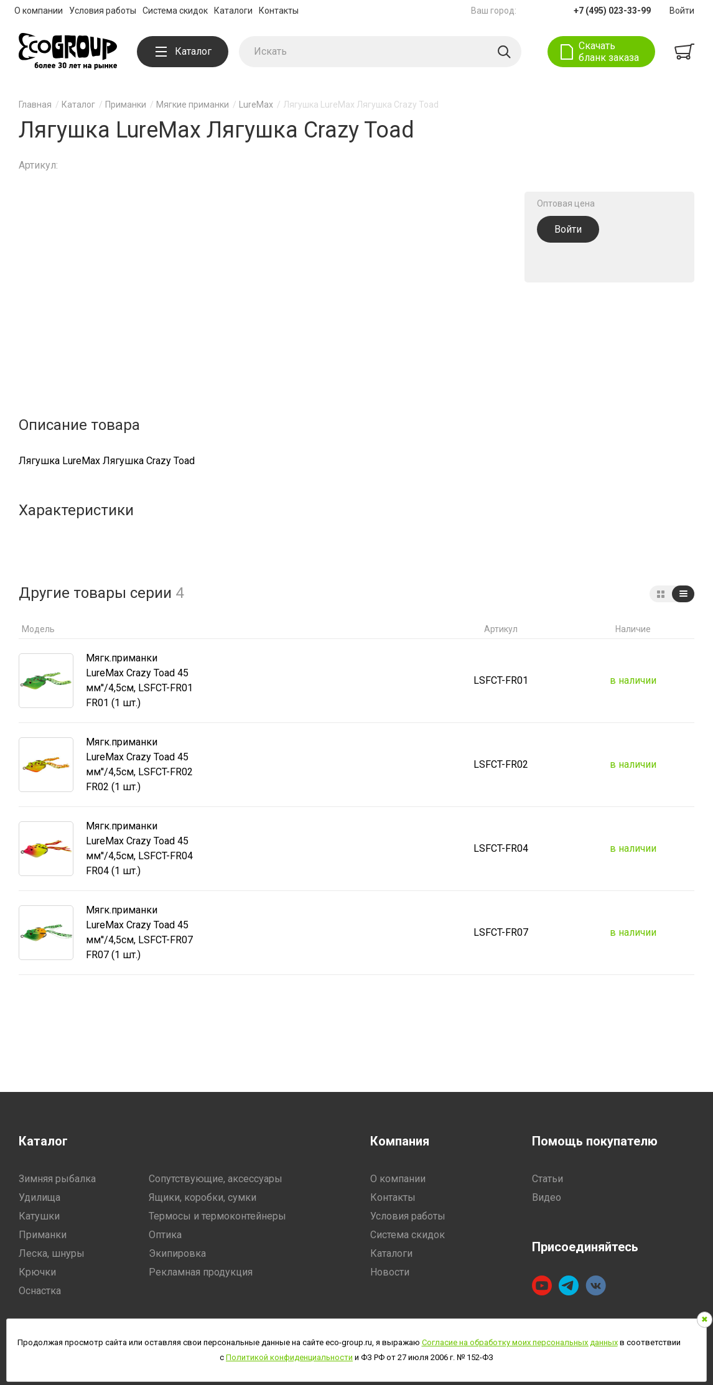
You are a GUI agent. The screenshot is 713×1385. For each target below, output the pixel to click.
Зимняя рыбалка (57, 1179)
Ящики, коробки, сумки (202, 1197)
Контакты (279, 11)
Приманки (125, 105)
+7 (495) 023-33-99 (612, 11)
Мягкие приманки (192, 105)
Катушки (39, 1216)
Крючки (37, 1272)
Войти (681, 11)
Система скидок (175, 11)
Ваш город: (493, 11)
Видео (546, 1197)
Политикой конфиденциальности (289, 1357)
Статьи (547, 1179)
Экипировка (177, 1253)
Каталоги (233, 11)
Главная (35, 105)
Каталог (184, 51)
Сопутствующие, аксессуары (215, 1179)
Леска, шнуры (52, 1253)
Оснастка (40, 1291)
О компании (38, 11)
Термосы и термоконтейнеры (217, 1216)
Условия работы (102, 11)
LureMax (256, 105)
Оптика (165, 1235)
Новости (389, 1272)
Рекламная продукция (201, 1272)
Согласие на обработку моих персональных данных (520, 1342)
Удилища (39, 1197)
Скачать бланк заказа (609, 51)
